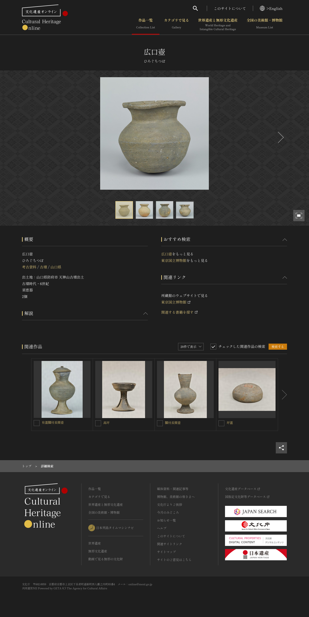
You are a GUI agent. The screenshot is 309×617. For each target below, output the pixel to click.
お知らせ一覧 (166, 520)
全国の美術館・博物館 (265, 24)
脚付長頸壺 (173, 422)
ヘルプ (161, 528)
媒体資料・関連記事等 (172, 488)
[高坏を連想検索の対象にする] (98, 423)
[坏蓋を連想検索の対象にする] (221, 423)
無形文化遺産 (97, 551)
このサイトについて (230, 8)
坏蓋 (230, 422)
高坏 (106, 422)
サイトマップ (166, 551)
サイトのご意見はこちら (174, 559)
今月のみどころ (168, 512)
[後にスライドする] (280, 137)
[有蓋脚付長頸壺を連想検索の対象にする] (37, 423)
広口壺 (166, 254)
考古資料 (29, 267)
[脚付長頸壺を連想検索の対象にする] (160, 423)
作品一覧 (145, 24)
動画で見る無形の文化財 (105, 559)
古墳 (43, 267)
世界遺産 (94, 543)
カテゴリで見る (176, 24)
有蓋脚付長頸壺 (53, 422)
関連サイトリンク (169, 544)
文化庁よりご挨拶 (169, 504)
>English (271, 8)
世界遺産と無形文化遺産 (218, 24)
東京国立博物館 (173, 260)
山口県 (56, 267)
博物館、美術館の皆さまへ (176, 496)
